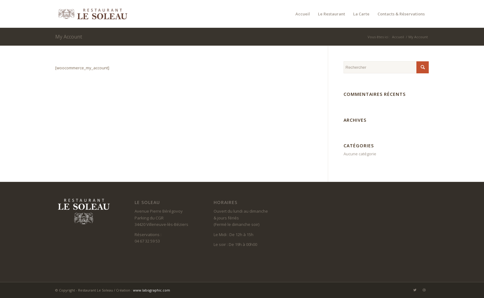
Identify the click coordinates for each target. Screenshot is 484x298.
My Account (68, 36)
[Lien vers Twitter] (414, 290)
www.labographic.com (151, 290)
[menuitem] (302, 14)
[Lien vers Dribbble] (424, 290)
